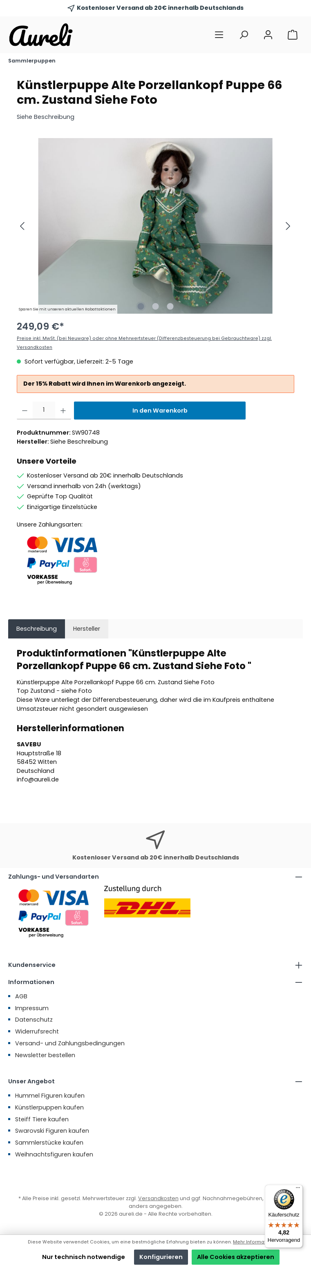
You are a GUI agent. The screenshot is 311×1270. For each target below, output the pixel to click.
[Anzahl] (44, 411)
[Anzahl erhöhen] (63, 411)
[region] (155, 226)
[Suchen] (243, 35)
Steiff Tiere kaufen (42, 1119)
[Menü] (219, 35)
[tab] (36, 629)
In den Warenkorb (160, 410)
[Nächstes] (288, 226)
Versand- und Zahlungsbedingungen (70, 1043)
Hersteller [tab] (86, 629)
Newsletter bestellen (45, 1055)
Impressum (32, 1008)
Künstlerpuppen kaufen (49, 1107)
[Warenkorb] (292, 35)
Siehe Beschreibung (45, 117)
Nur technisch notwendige (83, 1257)
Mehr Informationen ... (258, 1242)
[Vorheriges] (23, 226)
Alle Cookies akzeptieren (235, 1257)
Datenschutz (34, 1020)
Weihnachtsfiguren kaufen (54, 1154)
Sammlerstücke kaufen (49, 1142)
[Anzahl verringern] (25, 411)
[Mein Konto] (268, 35)
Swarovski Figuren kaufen (52, 1131)
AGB (21, 996)
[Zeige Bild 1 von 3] (140, 306)
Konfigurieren (161, 1257)
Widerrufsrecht (37, 1031)
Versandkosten (158, 1198)
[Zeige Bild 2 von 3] (155, 306)
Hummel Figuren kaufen (50, 1095)
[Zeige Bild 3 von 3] (170, 306)
